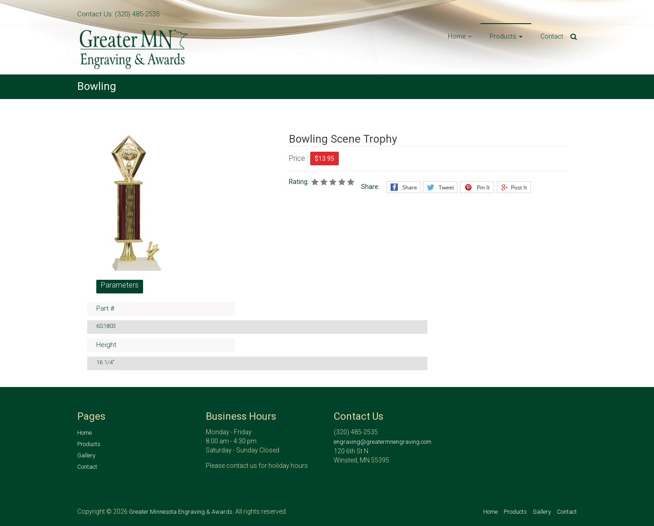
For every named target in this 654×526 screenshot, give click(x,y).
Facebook (403, 187)
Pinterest (477, 187)
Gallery (86, 455)
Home (457, 36)
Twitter (440, 187)
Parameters (120, 285)
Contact (551, 36)
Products (503, 36)
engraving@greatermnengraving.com (382, 441)
